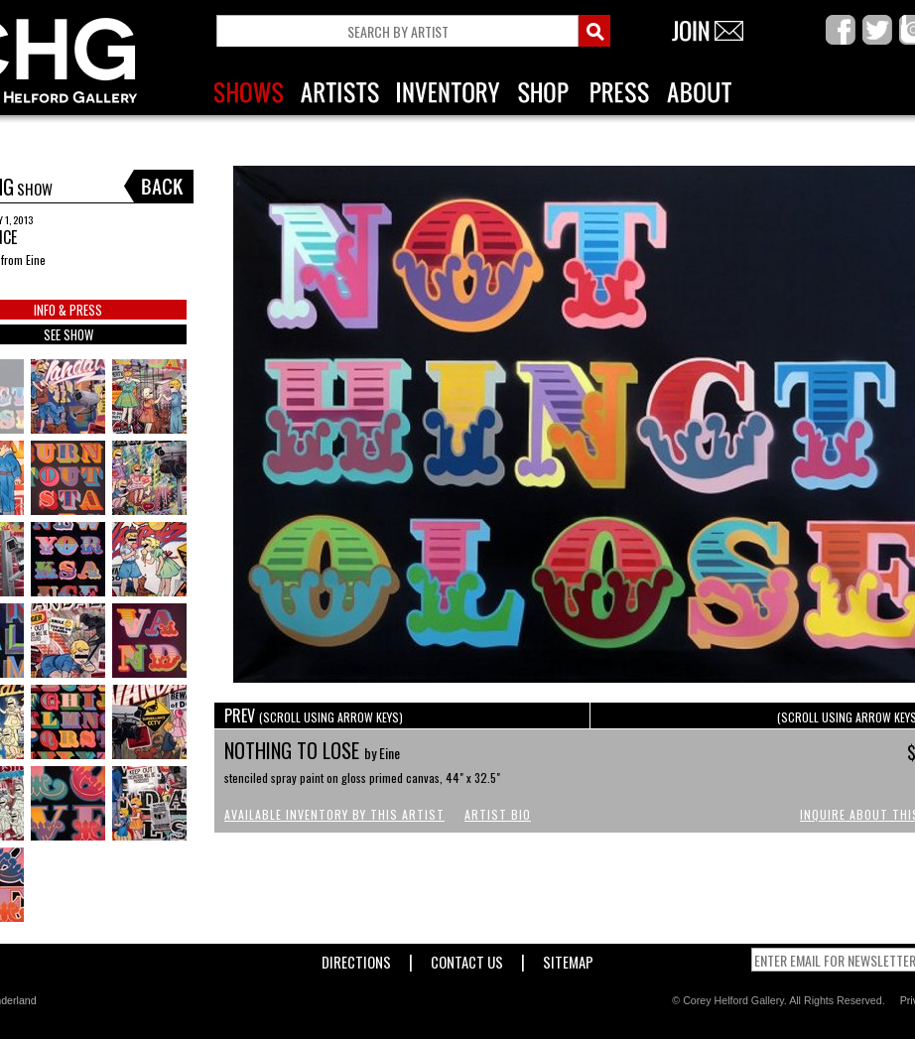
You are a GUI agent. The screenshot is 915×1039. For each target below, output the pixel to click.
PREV (313, 715)
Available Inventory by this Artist (334, 814)
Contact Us (467, 958)
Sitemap (568, 958)
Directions (356, 958)
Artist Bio (497, 814)
